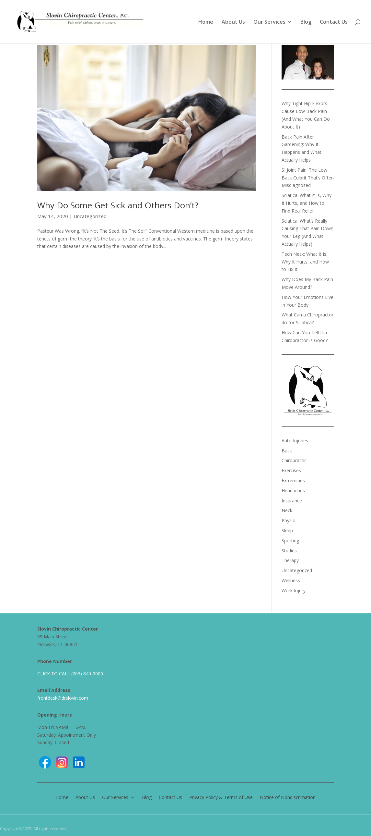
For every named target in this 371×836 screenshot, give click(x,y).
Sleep (287, 530)
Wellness (291, 580)
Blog (305, 22)
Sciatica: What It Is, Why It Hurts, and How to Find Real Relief (306, 203)
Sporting (290, 540)
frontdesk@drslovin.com (62, 698)
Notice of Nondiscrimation (288, 797)
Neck (287, 510)
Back (287, 451)
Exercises (291, 470)
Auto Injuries (295, 440)
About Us (233, 22)
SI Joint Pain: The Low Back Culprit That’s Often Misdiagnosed (308, 178)
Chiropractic (294, 460)
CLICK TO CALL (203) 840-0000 (70, 673)
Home (205, 22)
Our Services (269, 22)
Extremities (293, 480)
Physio (289, 520)
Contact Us (334, 22)
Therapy (290, 560)
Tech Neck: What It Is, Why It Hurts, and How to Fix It (305, 262)
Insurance (292, 501)
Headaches (293, 490)
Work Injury (294, 590)
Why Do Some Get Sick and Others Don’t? (117, 205)
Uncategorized (90, 216)
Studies (289, 550)
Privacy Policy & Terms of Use (221, 797)
